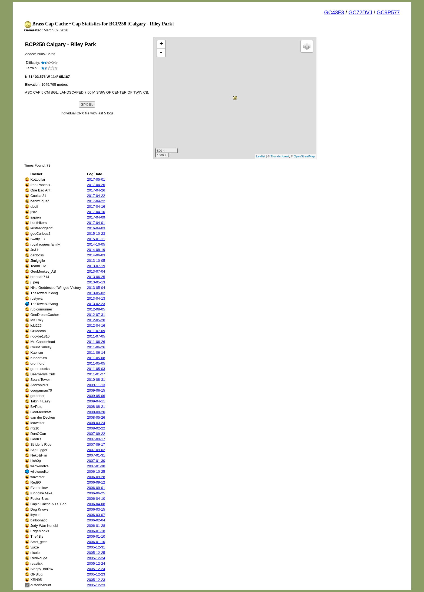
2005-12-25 (96, 553)
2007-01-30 (96, 461)
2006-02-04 (96, 520)
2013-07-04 (96, 271)
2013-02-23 (96, 304)
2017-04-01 (96, 223)
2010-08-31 (96, 380)
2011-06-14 (96, 352)
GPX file (87, 104)
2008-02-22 (96, 428)
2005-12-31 (96, 547)
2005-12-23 (96, 574)
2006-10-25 (96, 471)
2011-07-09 (96, 331)
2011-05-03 (96, 369)
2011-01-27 (96, 374)
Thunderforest (279, 156)
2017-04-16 (96, 206)
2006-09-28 (96, 477)
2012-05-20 (96, 320)
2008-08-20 (96, 412)
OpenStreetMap (304, 156)
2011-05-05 (96, 363)
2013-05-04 (96, 288)
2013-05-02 (96, 293)
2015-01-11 (96, 239)
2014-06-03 (96, 255)
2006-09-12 (96, 482)
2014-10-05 (96, 244)
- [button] (161, 53)
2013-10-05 (96, 261)
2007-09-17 (96, 439)
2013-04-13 (96, 298)
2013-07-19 (96, 266)
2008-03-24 (96, 423)
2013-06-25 (96, 277)
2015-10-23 (96, 233)
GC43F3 (334, 12)
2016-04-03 (96, 228)
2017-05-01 (96, 179)
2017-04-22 (96, 196)
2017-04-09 (96, 217)
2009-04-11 (96, 401)
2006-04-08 (96, 504)
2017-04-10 (96, 212)
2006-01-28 (96, 526)
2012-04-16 (96, 325)
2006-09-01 (96, 488)
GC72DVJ (360, 12)
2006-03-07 (96, 515)
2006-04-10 (96, 499)
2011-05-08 (96, 358)
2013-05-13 (96, 282)
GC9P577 (388, 12)
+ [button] (161, 44)
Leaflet (260, 156)
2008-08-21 (96, 407)
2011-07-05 (96, 336)
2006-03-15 (96, 509)
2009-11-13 (96, 385)
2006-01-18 (96, 531)
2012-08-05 (96, 309)
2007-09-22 (96, 434)
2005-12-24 (96, 558)
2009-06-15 (96, 390)
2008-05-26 (96, 417)
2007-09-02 (96, 450)
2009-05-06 (96, 396)
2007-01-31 (96, 455)
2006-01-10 (96, 536)
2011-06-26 (96, 342)
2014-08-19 (96, 250)
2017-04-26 (96, 185)
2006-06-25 (96, 493)
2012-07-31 (96, 315)
